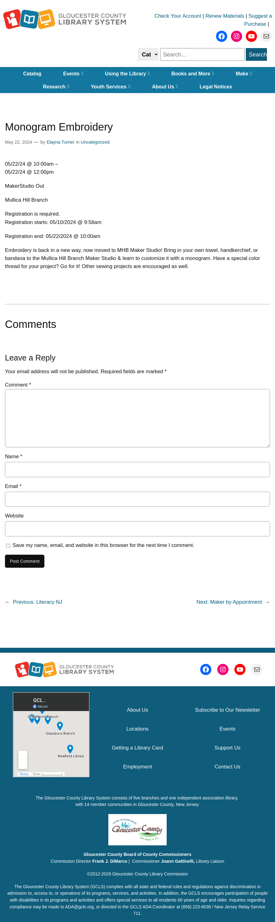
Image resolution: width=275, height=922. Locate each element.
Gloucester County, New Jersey (168, 804)
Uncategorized (95, 142)
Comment (18, 385)
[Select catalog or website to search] (148, 54)
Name (13, 456)
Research (56, 86)
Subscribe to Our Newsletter (227, 710)
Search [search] (258, 54)
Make (244, 73)
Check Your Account (178, 16)
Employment (137, 767)
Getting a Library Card (137, 748)
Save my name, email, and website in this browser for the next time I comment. (103, 545)
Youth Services (110, 86)
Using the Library (127, 73)
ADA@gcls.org (79, 906)
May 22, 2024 (18, 142)
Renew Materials (224, 16)
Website (14, 516)
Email (13, 486)
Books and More (192, 73)
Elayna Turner (60, 142)
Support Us (227, 748)
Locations (137, 729)
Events (73, 73)
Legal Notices (216, 86)
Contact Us (227, 767)
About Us (165, 86)
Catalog (32, 73)
